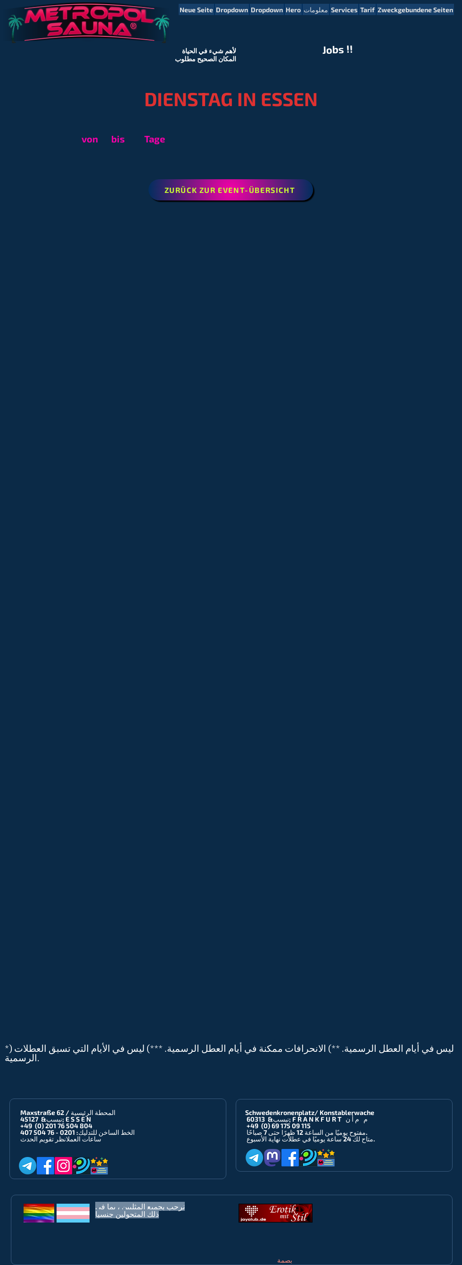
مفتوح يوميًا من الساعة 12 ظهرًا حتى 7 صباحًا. (307, 1132)
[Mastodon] (272, 1157)
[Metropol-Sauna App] (99, 1165)
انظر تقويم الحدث (43, 1139)
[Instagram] (63, 1165)
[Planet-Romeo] (81, 1165)
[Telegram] (27, 1165)
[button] (232, 9)
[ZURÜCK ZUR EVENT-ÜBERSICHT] (230, 189)
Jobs (333, 49)
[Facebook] (45, 1165)
